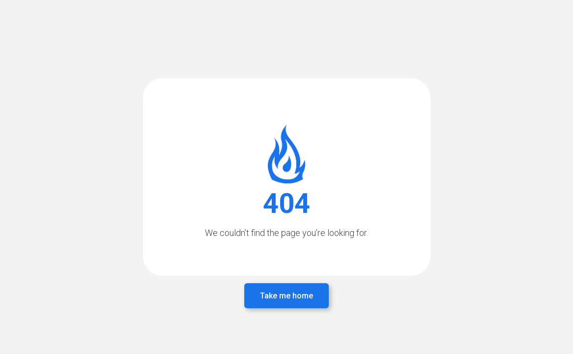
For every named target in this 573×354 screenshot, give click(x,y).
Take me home (286, 295)
